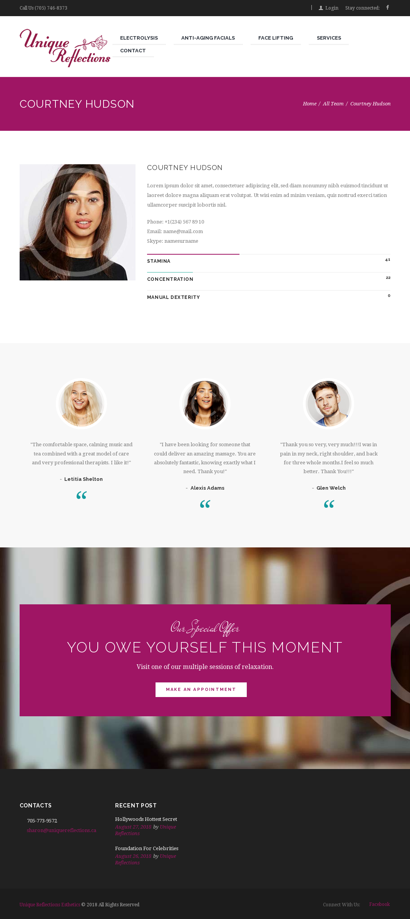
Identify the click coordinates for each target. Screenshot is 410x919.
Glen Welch (331, 488)
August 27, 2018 (133, 827)
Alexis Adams (207, 488)
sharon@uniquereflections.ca (61, 830)
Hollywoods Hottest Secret (146, 819)
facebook (379, 904)
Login (331, 8)
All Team (333, 104)
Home (309, 104)
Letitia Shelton (83, 479)
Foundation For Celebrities (146, 848)
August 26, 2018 (133, 856)
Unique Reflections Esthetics (50, 904)
